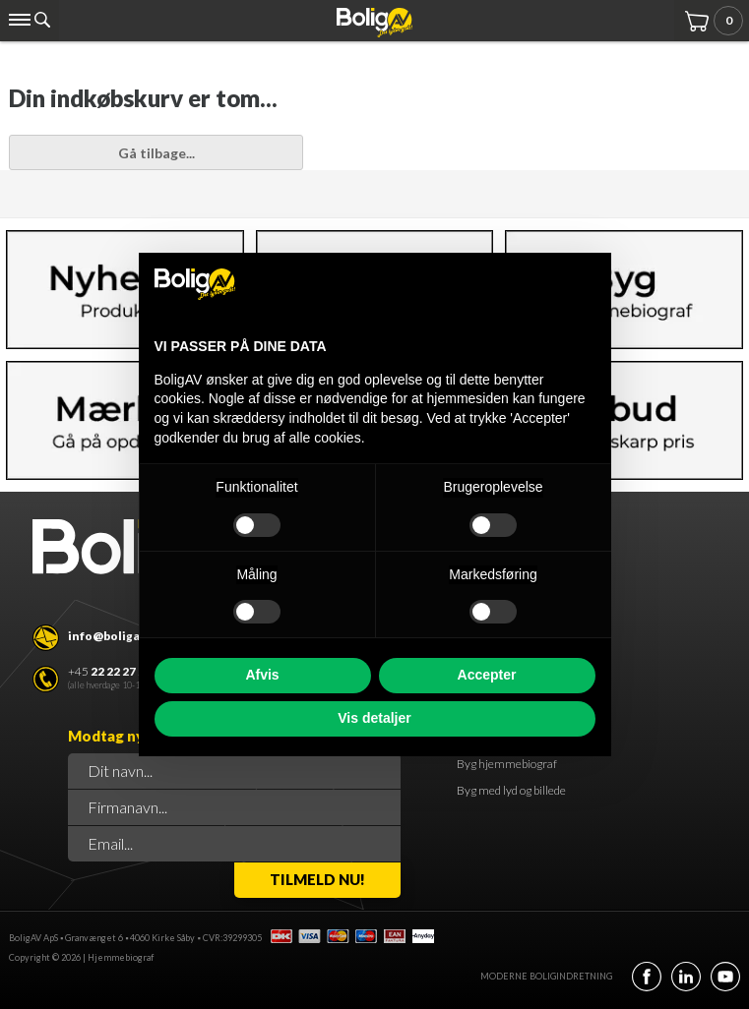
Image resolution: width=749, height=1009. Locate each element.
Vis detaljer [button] (374, 718)
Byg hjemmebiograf (507, 763)
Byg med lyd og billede (511, 790)
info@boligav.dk (115, 635)
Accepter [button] (487, 675)
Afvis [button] (262, 675)
